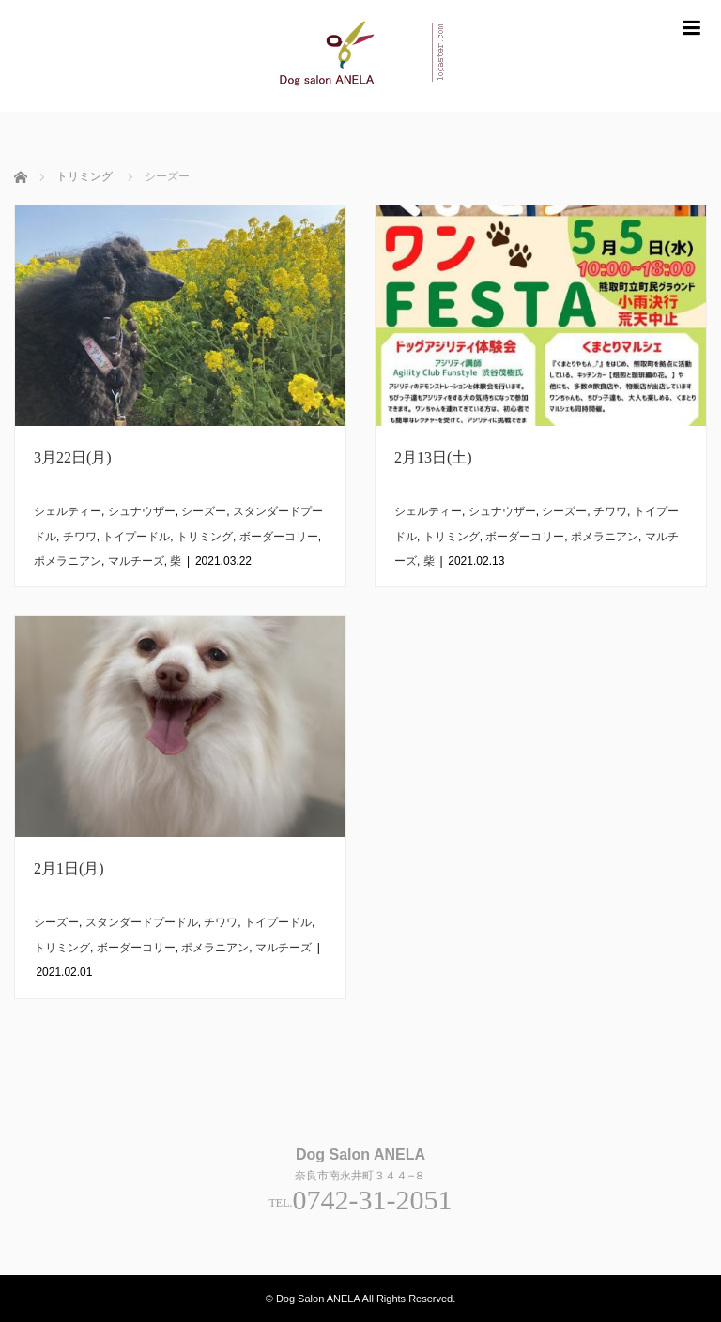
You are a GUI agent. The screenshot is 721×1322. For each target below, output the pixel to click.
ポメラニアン (67, 561)
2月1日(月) (69, 868)
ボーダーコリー (278, 536)
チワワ (80, 536)
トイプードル (136, 536)
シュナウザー (142, 511)
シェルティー (67, 511)
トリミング (204, 536)
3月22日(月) (73, 457)
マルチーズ (136, 561)
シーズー (203, 511)
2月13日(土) (433, 457)
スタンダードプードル (141, 922)
